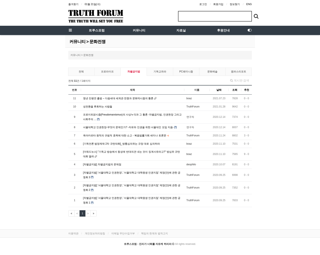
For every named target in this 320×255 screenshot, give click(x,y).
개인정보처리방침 (95, 233)
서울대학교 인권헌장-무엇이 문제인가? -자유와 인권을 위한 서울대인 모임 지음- (128, 127)
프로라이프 (107, 71)
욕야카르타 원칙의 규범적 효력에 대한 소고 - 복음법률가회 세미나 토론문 (125, 135)
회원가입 (218, 4)
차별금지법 (133, 71)
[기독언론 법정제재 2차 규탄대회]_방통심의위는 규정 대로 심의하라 (121, 143)
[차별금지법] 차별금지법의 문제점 (102, 164)
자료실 (181, 30)
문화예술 (212, 71)
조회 (234, 89)
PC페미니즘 (186, 71)
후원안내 (223, 30)
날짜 (218, 89)
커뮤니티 (139, 30)
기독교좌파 (160, 71)
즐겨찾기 (73, 4)
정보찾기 (235, 4)
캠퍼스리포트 (238, 71)
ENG (249, 4)
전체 (81, 71)
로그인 (203, 4)
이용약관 (73, 233)
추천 (246, 89)
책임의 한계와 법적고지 (154, 233)
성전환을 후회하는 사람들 (97, 106)
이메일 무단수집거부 (123, 233)
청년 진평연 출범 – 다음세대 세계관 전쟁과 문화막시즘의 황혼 (118, 98)
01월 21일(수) (92, 4)
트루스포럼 (97, 30)
